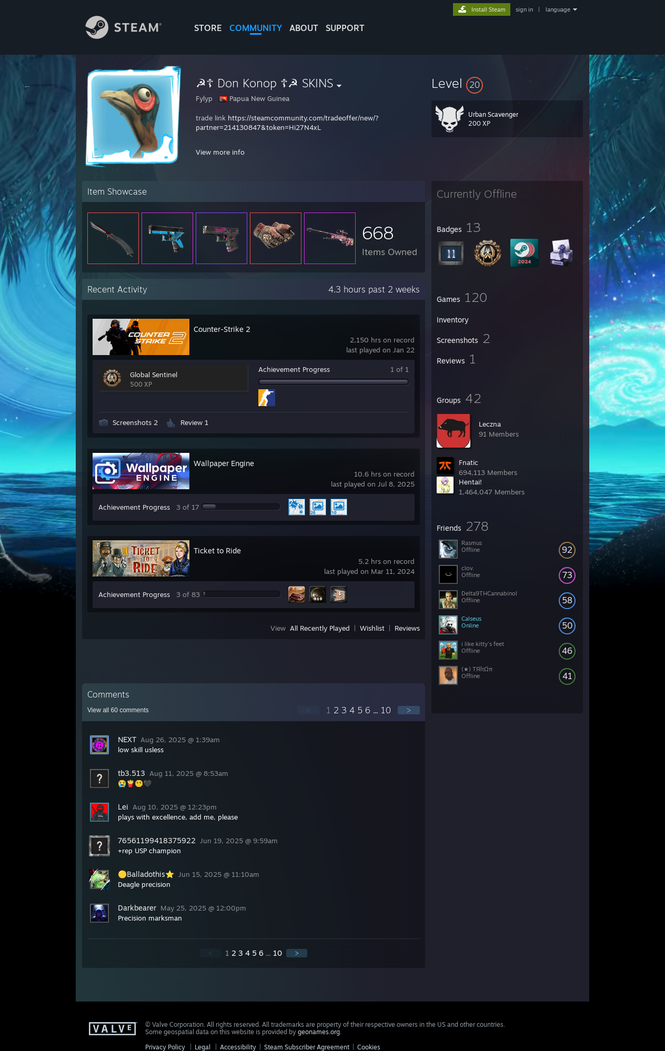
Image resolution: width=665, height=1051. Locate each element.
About (303, 28)
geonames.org (319, 1032)
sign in (524, 9)
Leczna (490, 424)
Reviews (407, 628)
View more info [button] (220, 152)
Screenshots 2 (135, 422)
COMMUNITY (255, 28)
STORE (208, 28)
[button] (507, 83)
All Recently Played (320, 628)
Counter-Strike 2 (222, 329)
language (558, 9)
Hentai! (470, 482)
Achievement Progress (294, 369)
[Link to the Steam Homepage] (131, 36)
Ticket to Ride (217, 550)
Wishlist (372, 628)
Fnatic (468, 462)
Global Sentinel (153, 374)
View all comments (118, 710)
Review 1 (194, 422)
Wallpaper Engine (224, 463)
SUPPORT (345, 28)
